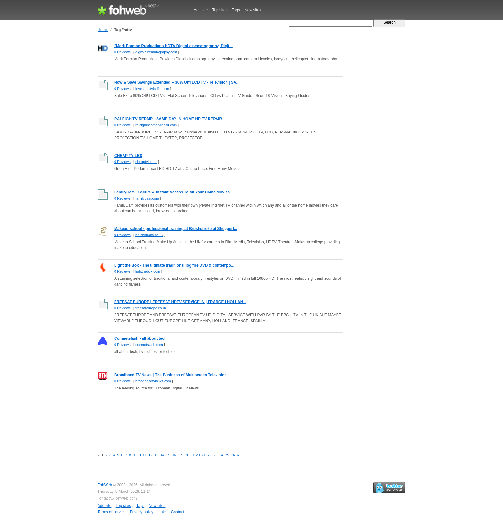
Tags (236, 10)
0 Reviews (122, 52)
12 (150, 455)
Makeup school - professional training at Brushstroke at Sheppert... (175, 229)
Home (103, 30)
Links (162, 512)
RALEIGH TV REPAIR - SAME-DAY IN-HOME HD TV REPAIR (168, 119)
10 (139, 455)
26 (233, 455)
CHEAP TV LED (128, 155)
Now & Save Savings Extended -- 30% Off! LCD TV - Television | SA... (177, 82)
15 (168, 455)
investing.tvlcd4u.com (152, 88)
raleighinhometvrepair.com (156, 125)
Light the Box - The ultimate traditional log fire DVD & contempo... (174, 265)
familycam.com (147, 198)
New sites (252, 10)
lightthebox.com (147, 271)
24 (221, 455)
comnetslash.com (149, 344)
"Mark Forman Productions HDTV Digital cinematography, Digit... (173, 46)
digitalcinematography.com (156, 52)
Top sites (219, 10)
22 (209, 455)
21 (204, 455)
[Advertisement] (214, 424)
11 (145, 455)
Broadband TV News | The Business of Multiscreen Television (170, 375)
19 (192, 455)
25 (227, 455)
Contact (177, 512)
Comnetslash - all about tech (140, 338)
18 (186, 455)
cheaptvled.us (146, 162)
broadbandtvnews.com (153, 381)
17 (180, 455)
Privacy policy (141, 512)
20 (198, 455)
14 (162, 455)
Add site (201, 10)
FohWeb (105, 485)
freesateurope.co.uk (150, 308)
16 (174, 455)
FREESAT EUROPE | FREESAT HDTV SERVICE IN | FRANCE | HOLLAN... (180, 302)
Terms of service (111, 512)
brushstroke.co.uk (149, 235)
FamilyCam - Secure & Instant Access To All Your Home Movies (172, 192)
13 (156, 455)
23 (215, 455)
